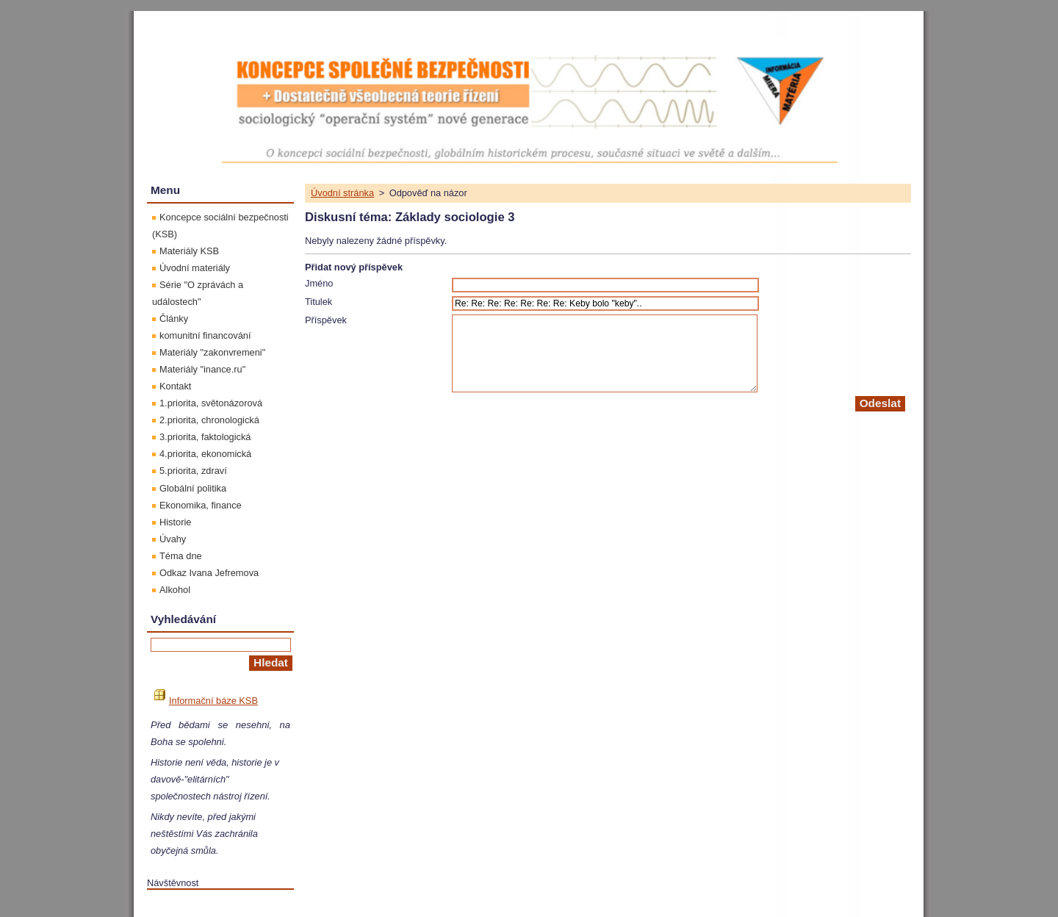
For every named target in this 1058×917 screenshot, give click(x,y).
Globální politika (192, 488)
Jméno (319, 283)
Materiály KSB (189, 250)
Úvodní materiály (194, 267)
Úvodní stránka (342, 192)
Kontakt (175, 386)
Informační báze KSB (206, 700)
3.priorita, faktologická (205, 436)
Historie (175, 522)
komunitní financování (205, 335)
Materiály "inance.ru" (202, 369)
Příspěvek (326, 320)
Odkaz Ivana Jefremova (209, 572)
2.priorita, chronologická (209, 419)
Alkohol (174, 589)
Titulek (318, 301)
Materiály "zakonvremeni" (212, 352)
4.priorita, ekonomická (205, 453)
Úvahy (172, 538)
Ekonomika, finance (200, 505)
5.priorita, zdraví (193, 470)
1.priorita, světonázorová (210, 403)
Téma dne (180, 555)
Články (173, 318)
